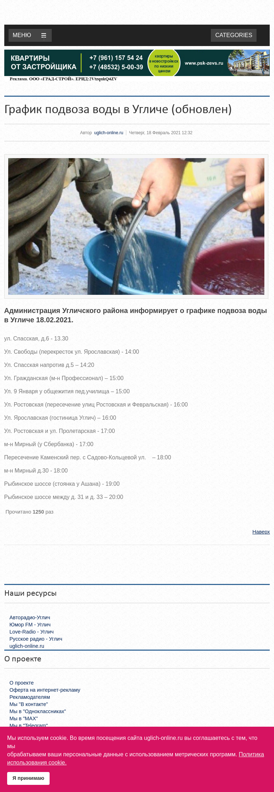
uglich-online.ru (108, 132)
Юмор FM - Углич (30, 624)
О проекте (22, 683)
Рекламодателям (30, 697)
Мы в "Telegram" (29, 725)
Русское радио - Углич (36, 639)
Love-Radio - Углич (32, 632)
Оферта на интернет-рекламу (45, 690)
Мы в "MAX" (24, 718)
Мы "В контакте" (29, 704)
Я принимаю (28, 778)
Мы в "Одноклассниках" (38, 711)
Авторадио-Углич (30, 617)
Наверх (261, 532)
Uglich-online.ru (138, 12)
